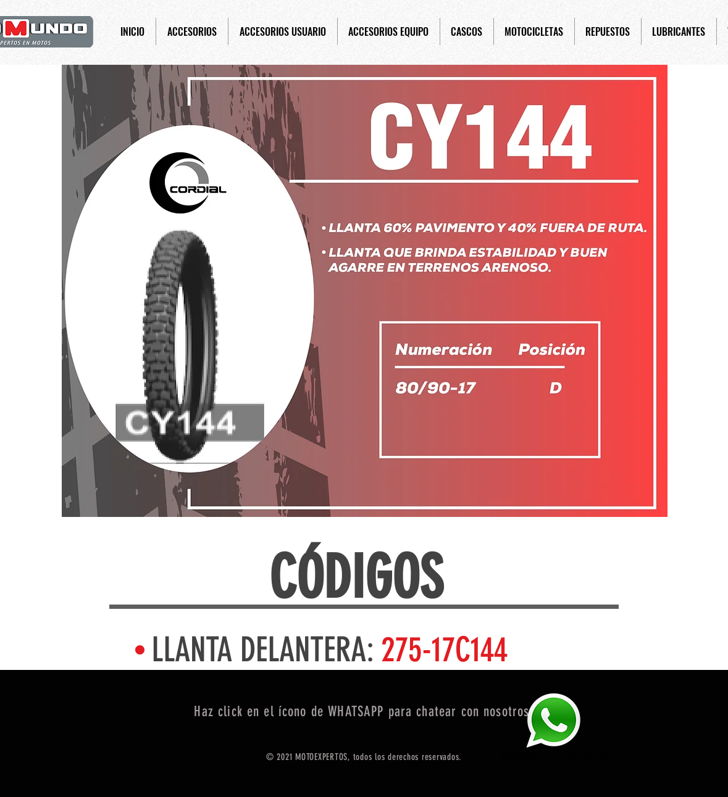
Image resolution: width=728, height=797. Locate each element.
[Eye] (553, 720)
